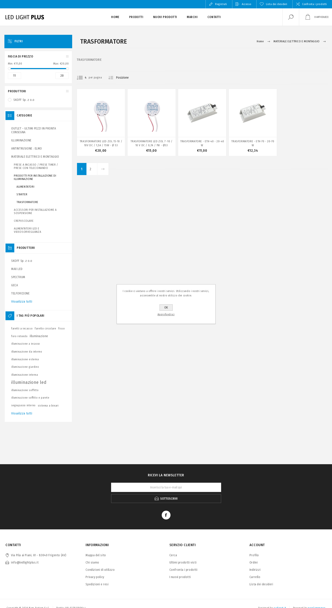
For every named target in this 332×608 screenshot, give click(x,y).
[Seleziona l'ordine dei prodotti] (125, 77)
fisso (61, 328)
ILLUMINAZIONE (21, 140)
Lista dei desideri (261, 584)
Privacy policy (95, 577)
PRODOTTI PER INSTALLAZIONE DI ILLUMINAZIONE (35, 177)
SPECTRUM (18, 277)
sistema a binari (48, 405)
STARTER (22, 194)
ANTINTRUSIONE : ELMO (26, 148)
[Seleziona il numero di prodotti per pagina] (82, 77)
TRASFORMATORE (27, 202)
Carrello (254, 577)
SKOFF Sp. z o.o (24, 100)
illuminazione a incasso (25, 343)
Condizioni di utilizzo (100, 570)
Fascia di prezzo (20, 56)
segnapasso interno (23, 405)
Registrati (221, 4)
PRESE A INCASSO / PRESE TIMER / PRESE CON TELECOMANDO (36, 166)
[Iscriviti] (166, 487)
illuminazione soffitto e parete (30, 397)
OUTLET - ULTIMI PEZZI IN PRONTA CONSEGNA (33, 130)
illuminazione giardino (25, 366)
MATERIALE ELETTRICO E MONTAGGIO (35, 157)
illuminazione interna (24, 374)
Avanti (102, 169)
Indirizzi (254, 570)
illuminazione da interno (26, 351)
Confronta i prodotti (314, 4)
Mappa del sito (96, 555)
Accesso (246, 4)
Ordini (253, 562)
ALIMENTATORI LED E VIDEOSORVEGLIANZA (27, 230)
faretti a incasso (22, 328)
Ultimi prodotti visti (183, 562)
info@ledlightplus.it (25, 562)
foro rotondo (19, 336)
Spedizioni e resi (97, 584)
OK (166, 307)
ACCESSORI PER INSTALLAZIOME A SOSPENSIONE (35, 211)
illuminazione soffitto (25, 390)
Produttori (17, 91)
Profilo (254, 555)
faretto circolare (45, 328)
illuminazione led (28, 382)
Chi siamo (92, 562)
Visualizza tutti (21, 301)
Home (260, 41)
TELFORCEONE (20, 293)
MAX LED (16, 269)
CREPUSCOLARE (23, 220)
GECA (14, 285)
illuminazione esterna (25, 359)
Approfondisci (166, 314)
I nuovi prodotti (180, 577)
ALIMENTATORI (25, 186)
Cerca (173, 555)
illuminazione (39, 336)
